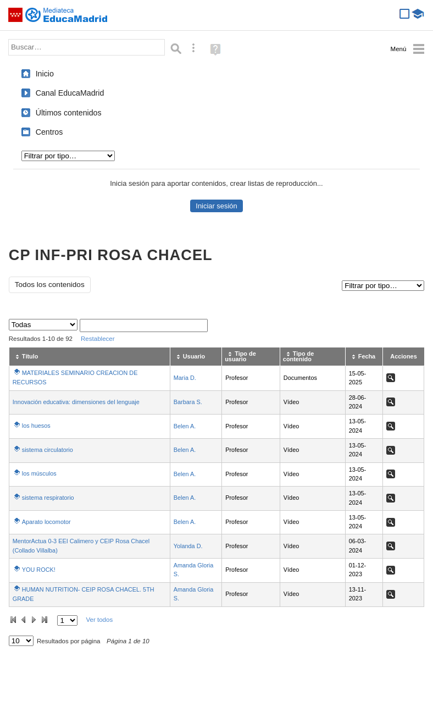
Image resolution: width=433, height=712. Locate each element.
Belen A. (185, 426)
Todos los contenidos (50, 284)
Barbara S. (188, 402)
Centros (49, 132)
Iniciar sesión (216, 206)
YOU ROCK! (38, 569)
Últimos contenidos (69, 112)
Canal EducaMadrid (70, 93)
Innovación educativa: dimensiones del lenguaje (76, 402)
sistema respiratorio (48, 497)
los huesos (36, 425)
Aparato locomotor (46, 521)
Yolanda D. (188, 546)
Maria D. (185, 377)
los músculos (39, 473)
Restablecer (98, 338)
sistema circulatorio (47, 449)
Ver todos (99, 619)
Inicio (45, 73)
